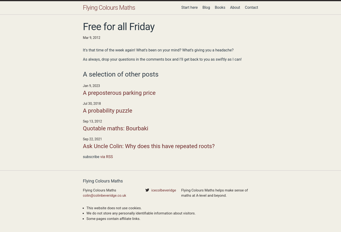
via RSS (106, 157)
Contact (251, 7)
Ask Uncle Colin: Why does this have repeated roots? (149, 146)
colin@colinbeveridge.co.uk (104, 195)
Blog (206, 7)
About (235, 7)
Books (220, 7)
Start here (189, 7)
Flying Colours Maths (109, 7)
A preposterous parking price (119, 93)
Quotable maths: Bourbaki (115, 128)
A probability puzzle (107, 110)
